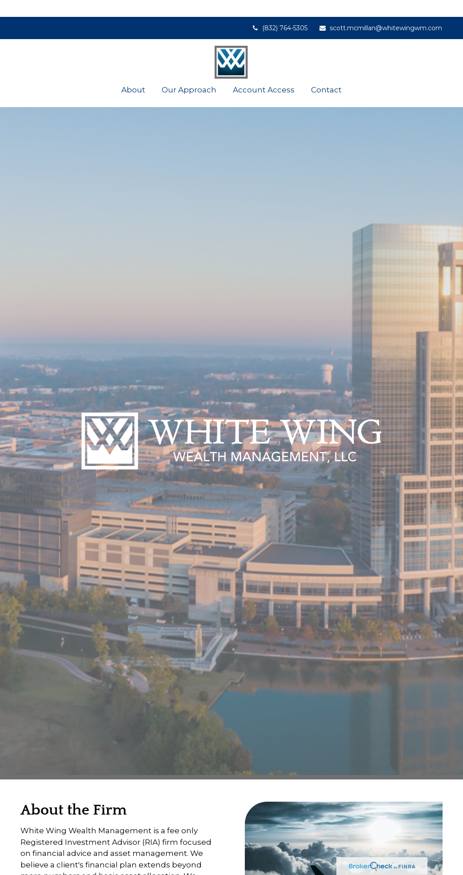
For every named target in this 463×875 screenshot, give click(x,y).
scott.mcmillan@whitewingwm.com (380, 11)
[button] (133, 72)
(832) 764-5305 (279, 11)
